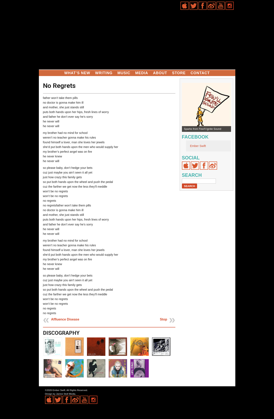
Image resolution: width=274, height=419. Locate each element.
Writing (104, 73)
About (160, 73)
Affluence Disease (65, 319)
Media (141, 73)
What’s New (77, 73)
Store (179, 73)
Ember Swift (198, 146)
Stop (163, 319)
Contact (200, 73)
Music (123, 73)
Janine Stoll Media (65, 394)
